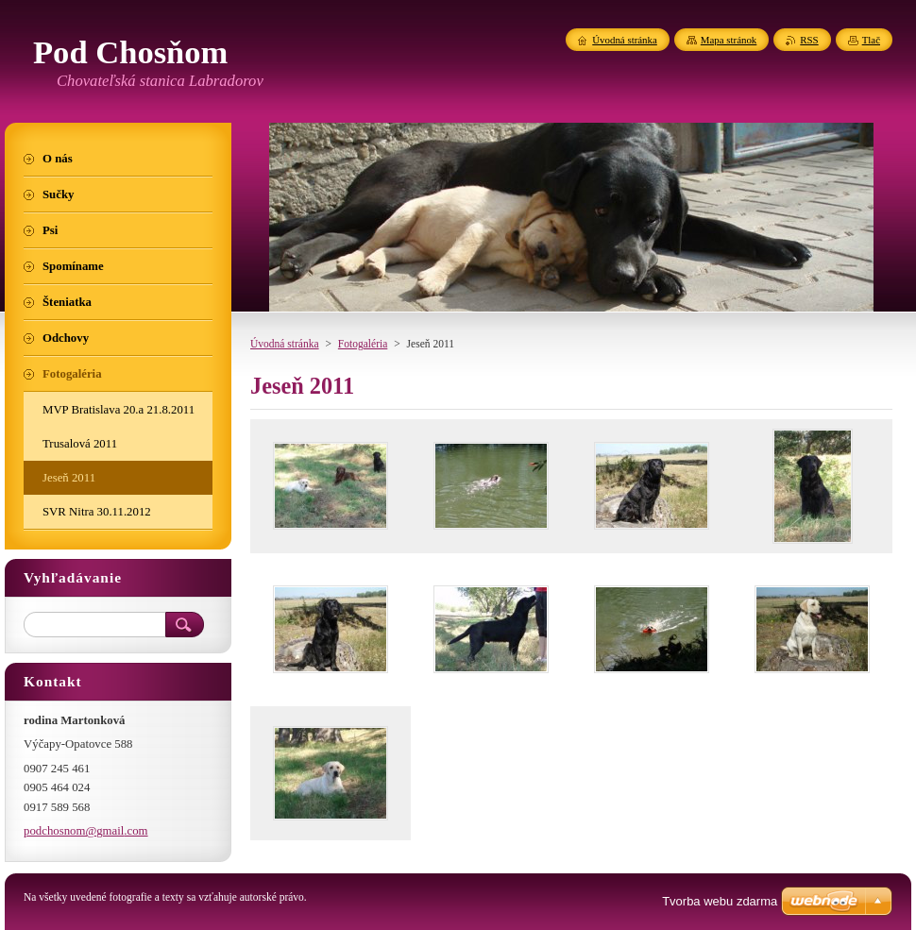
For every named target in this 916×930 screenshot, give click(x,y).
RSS (809, 39)
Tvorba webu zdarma (719, 901)
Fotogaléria (362, 343)
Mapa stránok (729, 39)
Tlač (871, 39)
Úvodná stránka (284, 343)
